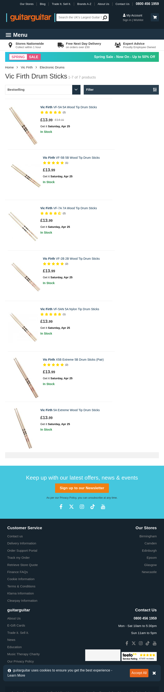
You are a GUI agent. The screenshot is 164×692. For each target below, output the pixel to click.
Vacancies (14, 614)
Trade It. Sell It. (61, 4)
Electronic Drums (52, 67)
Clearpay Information (22, 546)
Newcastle (149, 517)
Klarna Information (20, 539)
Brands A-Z (84, 4)
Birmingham (148, 482)
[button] (155, 17)
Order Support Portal (22, 496)
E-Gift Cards (16, 571)
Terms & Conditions (21, 532)
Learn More (16, 675)
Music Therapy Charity (23, 600)
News (11, 585)
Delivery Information (21, 489)
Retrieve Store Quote (22, 510)
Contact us (15, 482)
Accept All (139, 673)
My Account (132, 15)
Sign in (127, 20)
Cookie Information (21, 524)
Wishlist (138, 20)
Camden (151, 489)
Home (9, 67)
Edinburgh (149, 496)
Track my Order (18, 503)
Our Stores (27, 4)
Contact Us (122, 4)
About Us (103, 4)
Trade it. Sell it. (18, 578)
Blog (42, 4)
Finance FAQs (17, 517)
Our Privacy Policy (20, 607)
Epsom (152, 503)
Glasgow (150, 510)
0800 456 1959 (147, 4)
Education (14, 592)
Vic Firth (27, 67)
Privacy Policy (68, 443)
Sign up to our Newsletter (82, 434)
